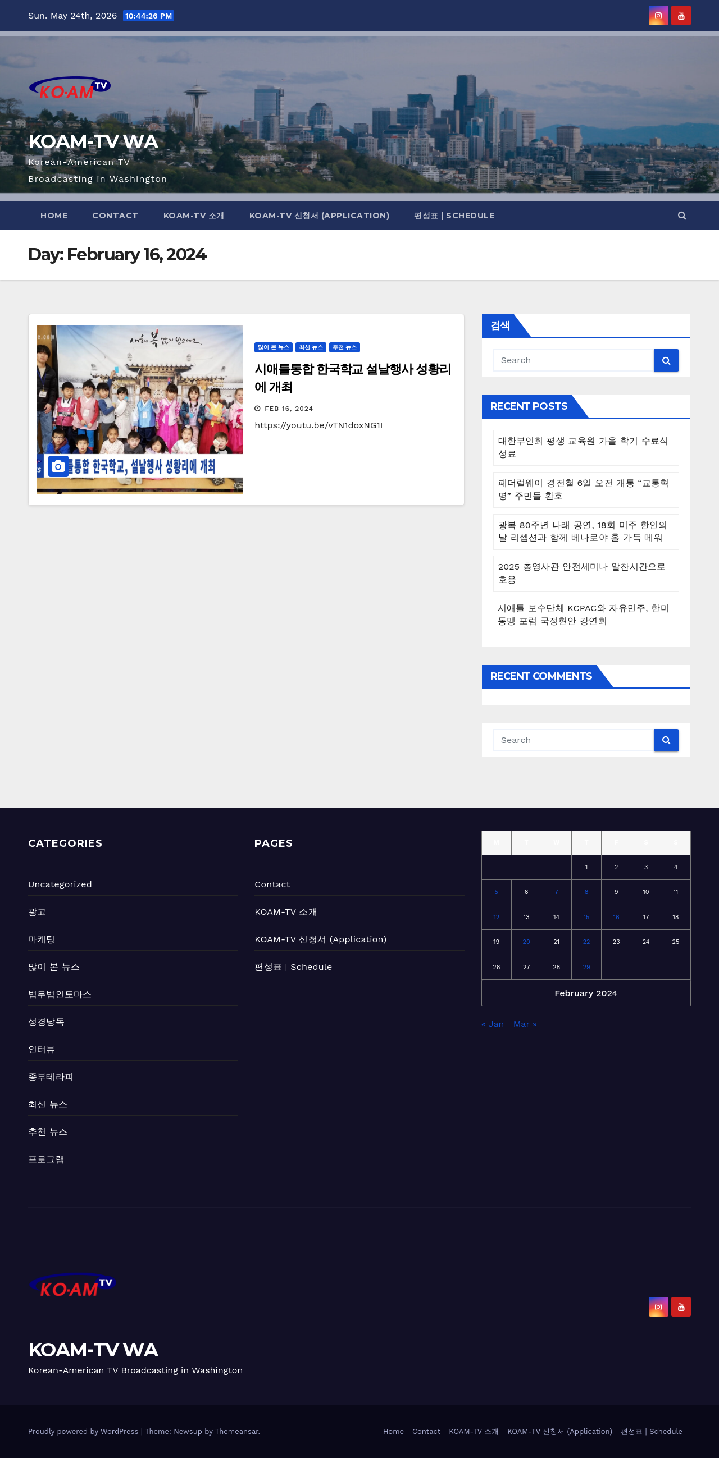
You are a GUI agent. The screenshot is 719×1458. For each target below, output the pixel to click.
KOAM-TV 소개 (194, 215)
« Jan (492, 1024)
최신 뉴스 (311, 347)
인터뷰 (42, 1049)
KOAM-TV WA (92, 141)
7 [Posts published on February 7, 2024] (556, 892)
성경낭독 (46, 1021)
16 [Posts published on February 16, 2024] (616, 917)
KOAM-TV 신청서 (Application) (319, 215)
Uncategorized (60, 884)
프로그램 (46, 1159)
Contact (115, 215)
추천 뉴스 (345, 347)
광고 (37, 911)
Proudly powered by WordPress (84, 1431)
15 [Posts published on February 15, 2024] (587, 917)
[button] (682, 215)
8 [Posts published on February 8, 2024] (587, 892)
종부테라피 (51, 1076)
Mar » (525, 1024)
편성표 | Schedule (454, 215)
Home (53, 215)
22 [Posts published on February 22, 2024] (586, 942)
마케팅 (42, 939)
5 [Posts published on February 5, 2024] (496, 892)
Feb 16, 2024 (289, 408)
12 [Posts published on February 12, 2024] (496, 917)
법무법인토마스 (60, 994)
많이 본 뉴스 (273, 347)
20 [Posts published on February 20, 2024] (526, 942)
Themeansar (236, 1431)
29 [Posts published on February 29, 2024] (586, 967)
